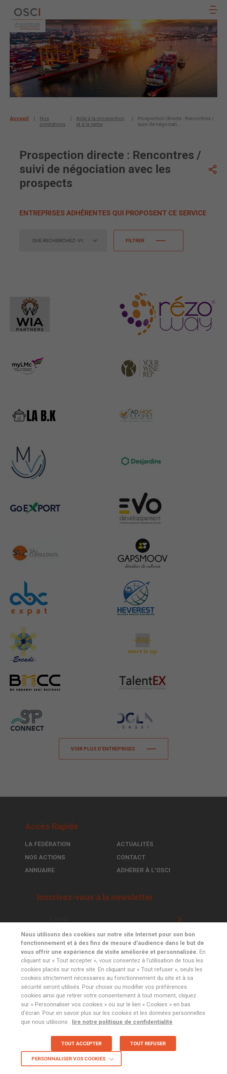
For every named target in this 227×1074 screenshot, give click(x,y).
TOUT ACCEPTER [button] (81, 1043)
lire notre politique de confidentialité (122, 1021)
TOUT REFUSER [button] (148, 1043)
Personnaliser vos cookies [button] (68, 1059)
